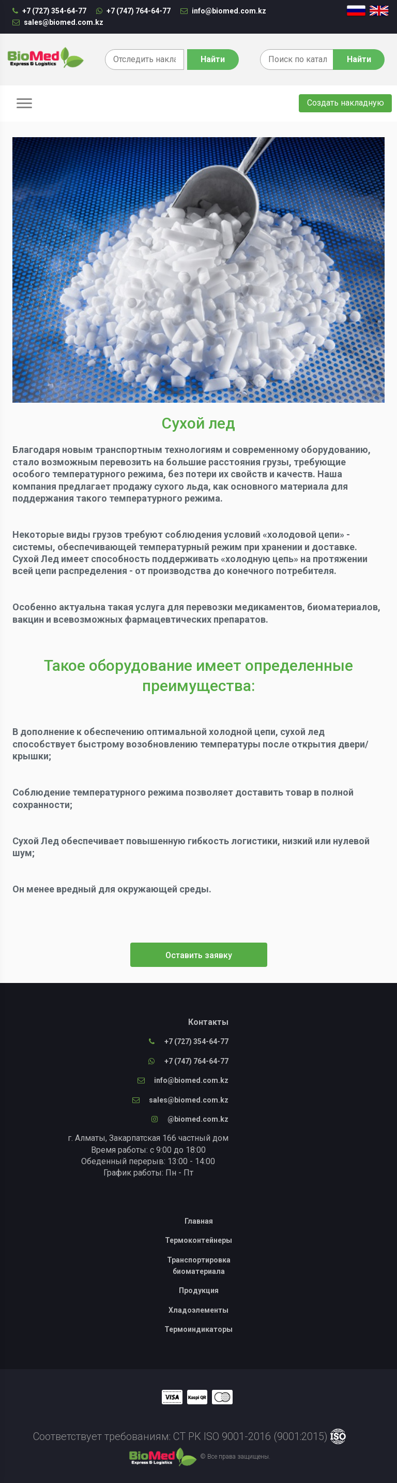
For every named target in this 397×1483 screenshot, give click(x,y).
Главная (199, 1221)
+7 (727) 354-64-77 (49, 11)
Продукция (199, 1290)
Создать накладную (345, 103)
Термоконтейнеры (198, 1240)
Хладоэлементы (198, 1310)
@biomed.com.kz (189, 1119)
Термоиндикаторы (198, 1329)
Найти (359, 59)
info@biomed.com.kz (223, 11)
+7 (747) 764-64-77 (133, 11)
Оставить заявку (198, 955)
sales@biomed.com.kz (57, 22)
